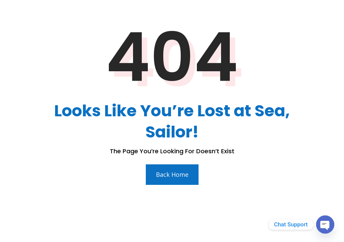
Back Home (172, 174)
